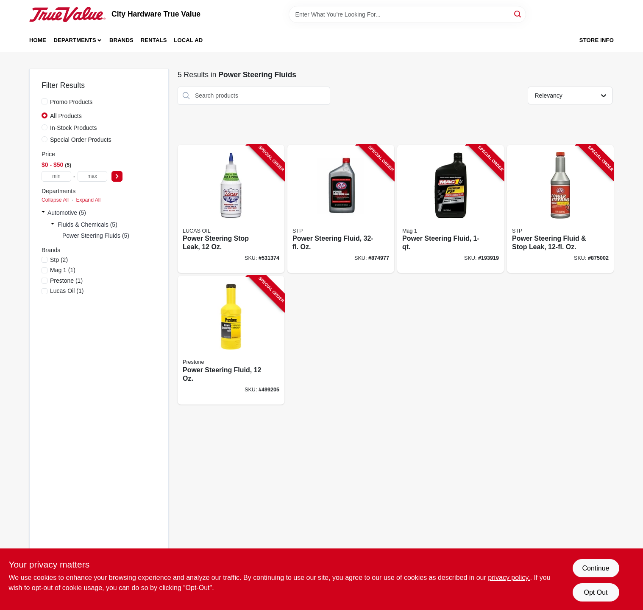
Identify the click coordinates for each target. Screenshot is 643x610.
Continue (595, 568)
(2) (59, 259)
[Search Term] (407, 14)
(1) (62, 270)
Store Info (596, 40)
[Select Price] (116, 176)
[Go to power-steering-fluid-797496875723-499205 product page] (231, 340)
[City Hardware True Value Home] (67, 14)
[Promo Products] (44, 101)
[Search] (518, 14)
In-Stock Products (73, 128)
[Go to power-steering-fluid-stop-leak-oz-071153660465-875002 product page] (560, 209)
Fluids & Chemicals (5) (87, 224)
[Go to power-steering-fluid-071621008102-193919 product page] (450, 209)
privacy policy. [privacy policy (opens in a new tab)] (509, 577)
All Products (66, 116)
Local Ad (188, 40)
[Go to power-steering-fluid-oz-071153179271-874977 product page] (340, 209)
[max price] (92, 176)
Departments (75, 40)
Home (37, 40)
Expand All (88, 200)
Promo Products (71, 102)
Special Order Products (80, 140)
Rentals (154, 40)
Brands (121, 40)
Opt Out (595, 592)
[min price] (56, 176)
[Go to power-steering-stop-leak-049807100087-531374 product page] (231, 209)
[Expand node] (43, 212)
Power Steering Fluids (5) (95, 235)
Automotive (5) (66, 212)
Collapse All (55, 200)
